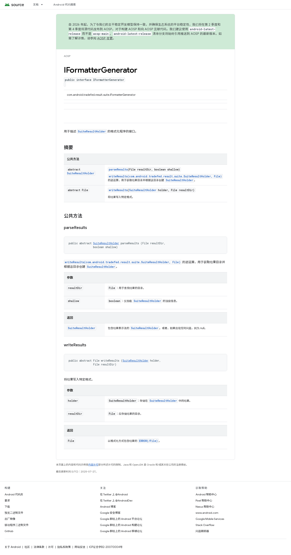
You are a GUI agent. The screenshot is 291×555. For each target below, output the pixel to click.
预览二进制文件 (14, 512)
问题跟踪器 (202, 531)
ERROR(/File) (148, 441)
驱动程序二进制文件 (17, 525)
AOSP (67, 56)
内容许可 (93, 464)
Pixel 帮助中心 (204, 500)
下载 (7, 506)
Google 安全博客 (110, 512)
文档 (36, 4)
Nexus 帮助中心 (205, 506)
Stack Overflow (205, 525)
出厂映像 (10, 519)
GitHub (9, 531)
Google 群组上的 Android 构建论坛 (121, 525)
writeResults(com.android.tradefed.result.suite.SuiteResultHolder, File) (165, 176)
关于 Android (13, 547)
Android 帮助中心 (206, 494)
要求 (7, 500)
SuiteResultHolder (92, 131)
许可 (51, 547)
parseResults (118, 169)
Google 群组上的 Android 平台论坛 (121, 519)
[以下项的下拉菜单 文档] (43, 4)
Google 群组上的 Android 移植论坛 (121, 531)
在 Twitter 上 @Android (114, 494)
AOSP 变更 (105, 38)
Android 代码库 (14, 494)
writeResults (118, 190)
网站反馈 (80, 547)
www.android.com (207, 512)
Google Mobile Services (210, 519)
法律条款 (39, 547)
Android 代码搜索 (64, 4)
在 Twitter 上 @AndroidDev (116, 500)
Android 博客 (108, 506)
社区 (27, 547)
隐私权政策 (64, 547)
